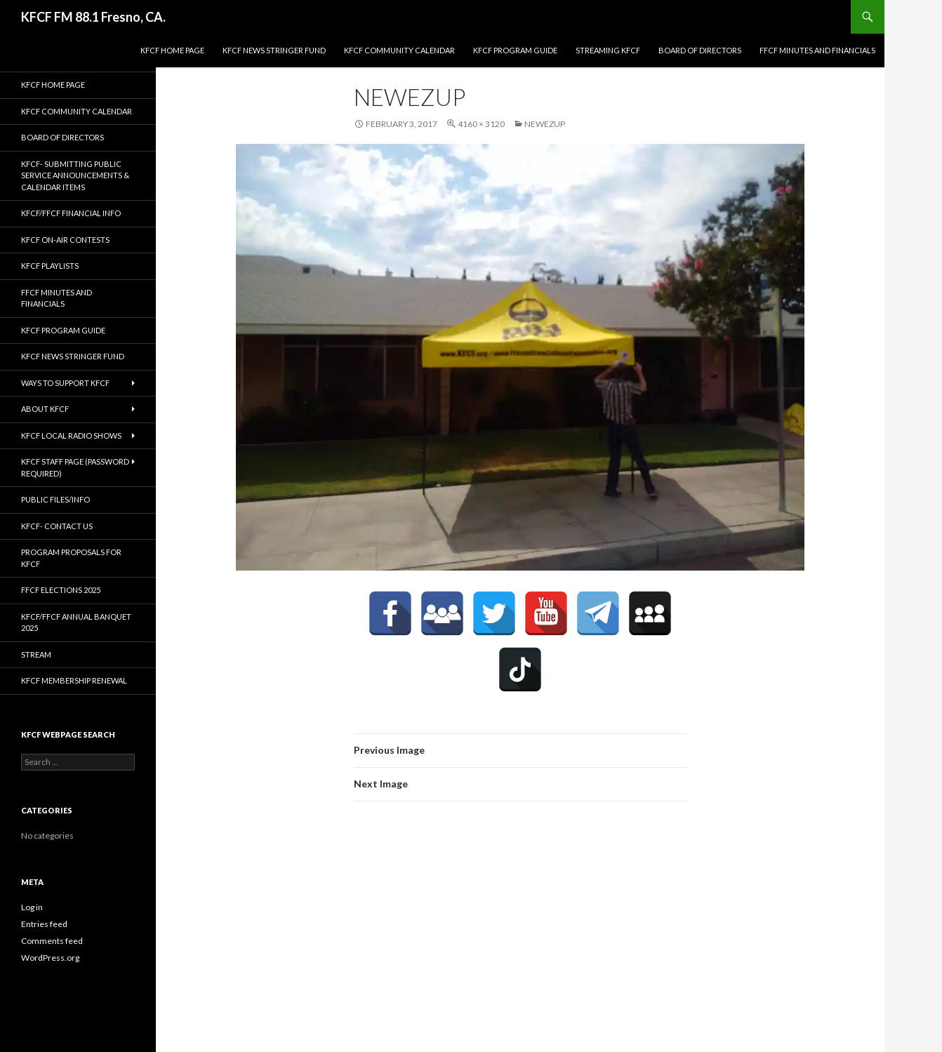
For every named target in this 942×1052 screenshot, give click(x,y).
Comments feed (52, 941)
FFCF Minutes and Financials (817, 50)
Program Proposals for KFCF (71, 557)
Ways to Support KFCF (65, 382)
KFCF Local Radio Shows (71, 435)
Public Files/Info (55, 499)
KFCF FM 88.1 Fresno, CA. (93, 17)
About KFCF (45, 408)
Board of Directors (699, 50)
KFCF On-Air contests (65, 239)
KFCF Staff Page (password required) (75, 467)
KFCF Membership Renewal (74, 680)
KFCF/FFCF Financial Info (71, 213)
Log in (32, 907)
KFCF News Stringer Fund (274, 50)
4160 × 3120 (481, 124)
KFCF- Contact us (57, 526)
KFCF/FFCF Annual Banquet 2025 (76, 622)
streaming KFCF (608, 50)
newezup (544, 124)
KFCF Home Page (172, 50)
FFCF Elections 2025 (60, 589)
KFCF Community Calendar (399, 50)
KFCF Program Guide (515, 50)
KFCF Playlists (50, 265)
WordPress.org (50, 957)
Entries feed (44, 924)
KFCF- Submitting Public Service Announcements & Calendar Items (75, 175)
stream (36, 654)
